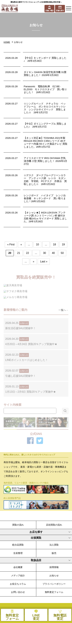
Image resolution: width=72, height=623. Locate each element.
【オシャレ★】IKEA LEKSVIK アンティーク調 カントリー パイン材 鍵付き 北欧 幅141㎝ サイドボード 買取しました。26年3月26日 (45, 217)
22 (27, 253)
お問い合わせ (18, 592)
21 (18, 253)
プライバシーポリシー (54, 584)
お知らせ (54, 575)
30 (44, 253)
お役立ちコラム (18, 584)
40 (53, 253)
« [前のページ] (21, 244)
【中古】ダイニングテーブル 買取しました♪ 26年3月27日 (45, 125)
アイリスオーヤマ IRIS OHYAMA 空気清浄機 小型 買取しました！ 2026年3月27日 (45, 161)
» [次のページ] (33, 261)
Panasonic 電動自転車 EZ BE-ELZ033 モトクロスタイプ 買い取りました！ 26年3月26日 (45, 89)
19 (63, 244)
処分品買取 (18, 544)
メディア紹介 (18, 575)
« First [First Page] (10, 244)
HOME (7, 42)
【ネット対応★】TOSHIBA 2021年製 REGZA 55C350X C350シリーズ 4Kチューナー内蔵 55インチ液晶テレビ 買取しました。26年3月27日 (45, 142)
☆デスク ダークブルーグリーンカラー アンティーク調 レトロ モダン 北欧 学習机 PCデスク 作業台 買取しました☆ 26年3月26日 (46, 179)
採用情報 (54, 567)
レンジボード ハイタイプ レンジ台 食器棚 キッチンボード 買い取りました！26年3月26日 (46, 198)
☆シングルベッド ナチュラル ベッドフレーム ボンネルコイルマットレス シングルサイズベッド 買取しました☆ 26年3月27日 (45, 108)
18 (54, 244)
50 (62, 253)
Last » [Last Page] (43, 261)
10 (37, 244)
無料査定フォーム (54, 592)
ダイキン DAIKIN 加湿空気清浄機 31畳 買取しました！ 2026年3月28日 (45, 73)
